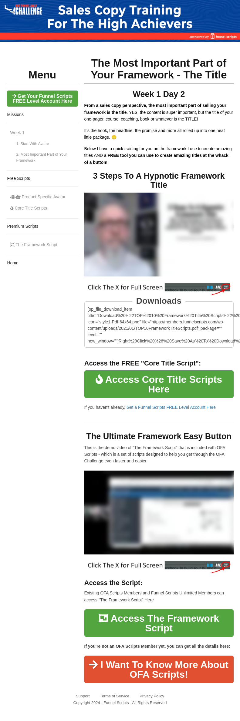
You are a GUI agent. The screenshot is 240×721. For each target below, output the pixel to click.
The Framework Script (33, 244)
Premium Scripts (23, 226)
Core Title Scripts (28, 208)
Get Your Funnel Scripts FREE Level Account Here (42, 99)
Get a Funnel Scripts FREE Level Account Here (171, 407)
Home (13, 262)
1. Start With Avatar (32, 144)
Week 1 (17, 132)
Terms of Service (114, 696)
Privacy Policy (152, 696)
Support (83, 696)
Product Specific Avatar (38, 196)
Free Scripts (18, 178)
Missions (15, 114)
